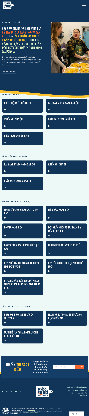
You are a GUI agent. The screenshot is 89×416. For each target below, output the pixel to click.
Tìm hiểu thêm (9, 71)
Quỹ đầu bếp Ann (31, 410)
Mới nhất (83, 396)
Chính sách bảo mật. (33, 412)
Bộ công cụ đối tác (79, 393)
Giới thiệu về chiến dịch (77, 387)
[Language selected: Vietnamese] (76, 413)
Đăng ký (79, 367)
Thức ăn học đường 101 (77, 390)
